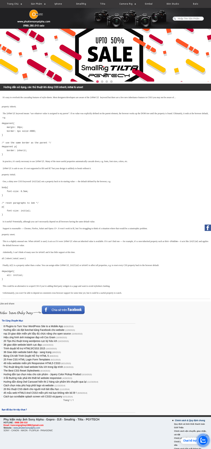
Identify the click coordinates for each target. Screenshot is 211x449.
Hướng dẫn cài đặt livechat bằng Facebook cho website (39, 328)
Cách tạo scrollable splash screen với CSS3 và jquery (38, 395)
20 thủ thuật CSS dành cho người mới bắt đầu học (37, 387)
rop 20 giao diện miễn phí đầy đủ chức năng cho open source (43, 332)
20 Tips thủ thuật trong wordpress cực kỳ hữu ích (36, 339)
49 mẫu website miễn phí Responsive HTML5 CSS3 (37, 361)
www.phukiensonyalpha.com (26, 426)
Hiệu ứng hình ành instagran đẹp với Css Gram (35, 336)
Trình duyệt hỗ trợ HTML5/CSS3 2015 (30, 347)
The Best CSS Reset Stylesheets (27, 369)
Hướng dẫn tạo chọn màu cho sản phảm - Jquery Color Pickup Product (48, 372)
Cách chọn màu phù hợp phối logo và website (34, 384)
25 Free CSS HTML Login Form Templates (32, 358)
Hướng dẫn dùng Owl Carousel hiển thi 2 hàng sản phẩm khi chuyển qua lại (51, 380)
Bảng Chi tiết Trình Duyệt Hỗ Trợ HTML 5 (31, 354)
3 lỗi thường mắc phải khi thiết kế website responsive (38, 376)
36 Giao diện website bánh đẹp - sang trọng (32, 350)
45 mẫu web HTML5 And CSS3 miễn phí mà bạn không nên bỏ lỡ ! (45, 391)
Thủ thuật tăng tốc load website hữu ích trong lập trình (38, 365)
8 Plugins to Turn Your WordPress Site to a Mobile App (38, 324)
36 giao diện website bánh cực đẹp (28, 343)
